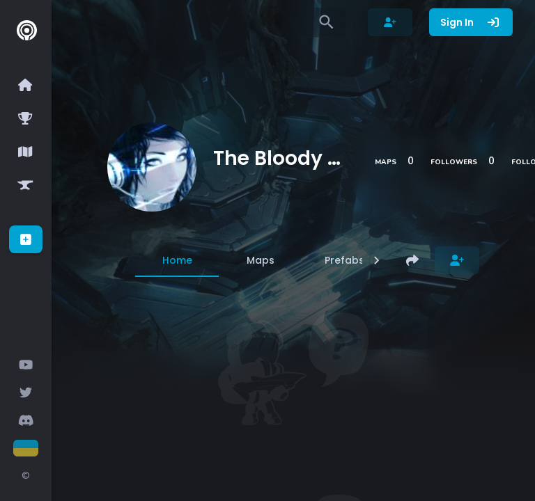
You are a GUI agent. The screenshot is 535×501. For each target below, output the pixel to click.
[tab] (177, 260)
